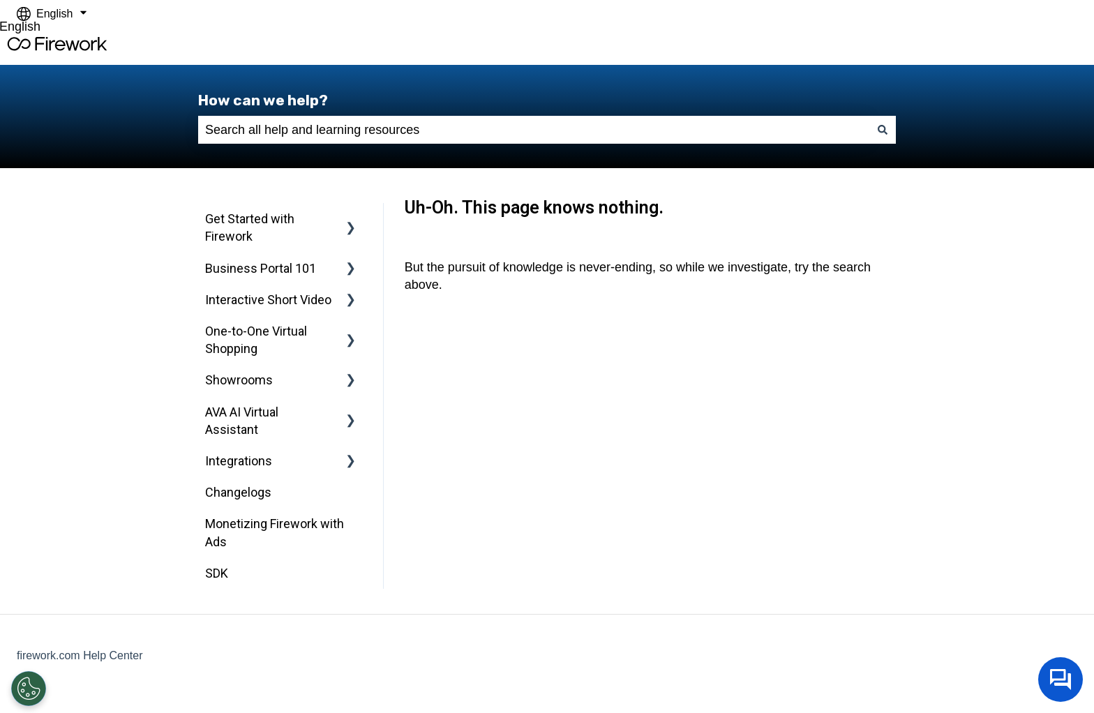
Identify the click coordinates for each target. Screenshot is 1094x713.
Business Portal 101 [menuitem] (260, 268)
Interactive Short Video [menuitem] (268, 299)
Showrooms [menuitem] (239, 380)
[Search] (882, 130)
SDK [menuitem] (216, 573)
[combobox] (533, 130)
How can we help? (263, 100)
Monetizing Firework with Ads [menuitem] (274, 532)
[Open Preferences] (27, 688)
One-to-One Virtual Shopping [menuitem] (256, 340)
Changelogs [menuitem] (238, 492)
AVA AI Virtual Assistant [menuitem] (241, 421)
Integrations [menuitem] (238, 460)
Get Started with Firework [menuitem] (249, 227)
